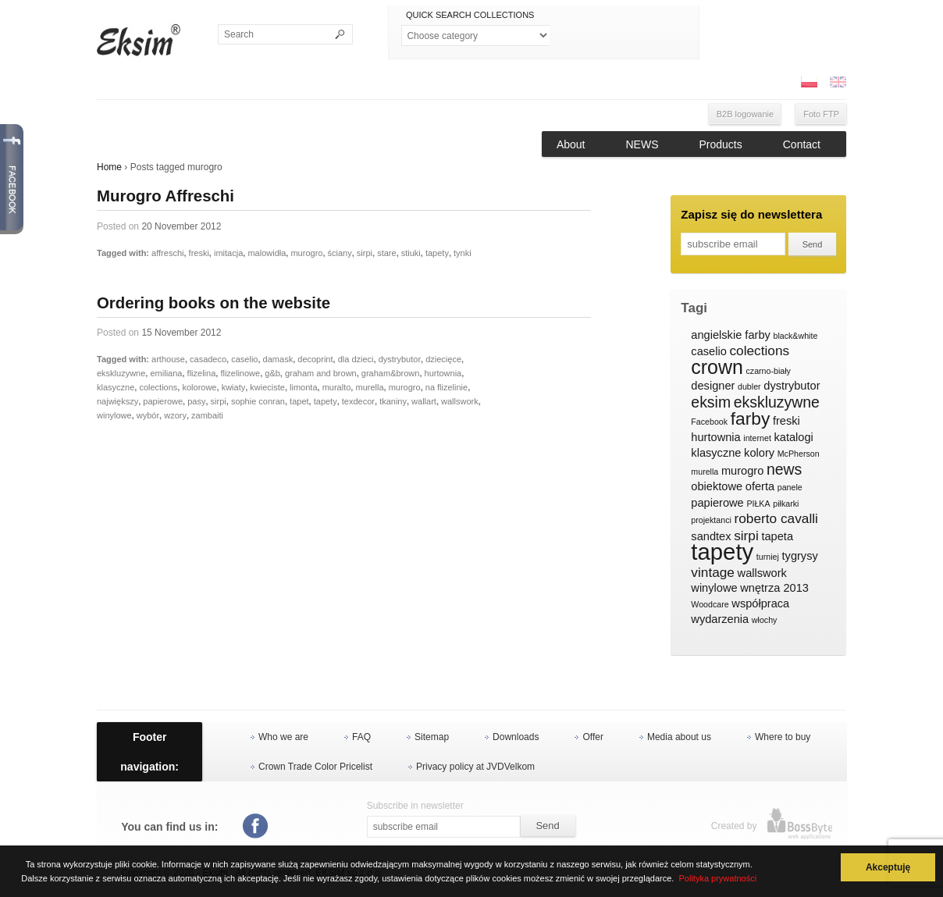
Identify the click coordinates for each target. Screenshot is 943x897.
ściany (340, 253)
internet (757, 438)
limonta (303, 387)
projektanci (711, 520)
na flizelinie (446, 387)
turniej (767, 556)
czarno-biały (768, 371)
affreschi (167, 253)
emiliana (166, 373)
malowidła (266, 253)
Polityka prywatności (718, 878)
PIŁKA (758, 503)
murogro (306, 253)
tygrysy (800, 556)
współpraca (760, 603)
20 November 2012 (181, 226)
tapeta (777, 536)
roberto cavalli (776, 518)
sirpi (364, 253)
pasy (196, 401)
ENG (837, 82)
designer (713, 385)
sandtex (711, 536)
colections (158, 387)
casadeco (208, 359)
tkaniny (393, 401)
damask (278, 359)
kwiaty (234, 387)
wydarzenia (720, 619)
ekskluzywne (121, 373)
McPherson (799, 453)
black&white (795, 335)
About (571, 144)
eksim (711, 403)
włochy (765, 620)
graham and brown (321, 373)
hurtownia (443, 373)
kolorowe (199, 387)
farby (750, 419)
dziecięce (443, 359)
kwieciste (267, 387)
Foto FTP (821, 114)
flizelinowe (240, 373)
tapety (437, 253)
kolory (759, 453)
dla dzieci (356, 359)
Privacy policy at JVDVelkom (475, 766)
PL (808, 82)
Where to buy (782, 736)
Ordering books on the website (213, 302)
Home (109, 167)
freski (199, 253)
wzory (175, 415)
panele (790, 487)
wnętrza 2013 (774, 588)
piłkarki (786, 503)
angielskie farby (730, 335)
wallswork (460, 401)
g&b (272, 373)
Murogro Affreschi (165, 196)
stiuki (411, 253)
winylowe (114, 415)
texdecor (358, 401)
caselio (244, 359)
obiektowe (716, 486)
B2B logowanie (745, 114)
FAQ (361, 736)
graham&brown (390, 373)
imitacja (228, 253)
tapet (299, 401)
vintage (713, 572)
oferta (760, 486)
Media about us (679, 736)
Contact (801, 144)
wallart (423, 401)
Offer (592, 736)
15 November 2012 (181, 332)
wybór (148, 415)
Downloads (516, 736)
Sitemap (432, 736)
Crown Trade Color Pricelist (315, 766)
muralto (336, 387)
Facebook (709, 421)
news (784, 470)
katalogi (793, 437)
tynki (463, 253)
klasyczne (115, 387)
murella (369, 387)
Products (720, 144)
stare (386, 253)
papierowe (163, 401)
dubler (749, 386)
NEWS (642, 144)
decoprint (315, 359)
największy (117, 401)
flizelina (201, 373)
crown (717, 368)
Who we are (283, 736)
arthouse (168, 359)
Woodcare (709, 604)
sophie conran (258, 401)
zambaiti (207, 415)
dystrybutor (400, 359)
